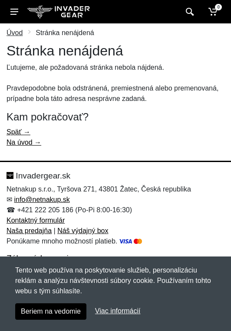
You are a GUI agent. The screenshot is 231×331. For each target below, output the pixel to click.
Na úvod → (24, 142)
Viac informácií (118, 311)
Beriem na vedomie (51, 311)
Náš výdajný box (82, 230)
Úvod (15, 32)
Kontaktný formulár (36, 220)
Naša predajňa (29, 230)
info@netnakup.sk (41, 199)
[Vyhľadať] (188, 12)
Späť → (18, 132)
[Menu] (14, 11)
